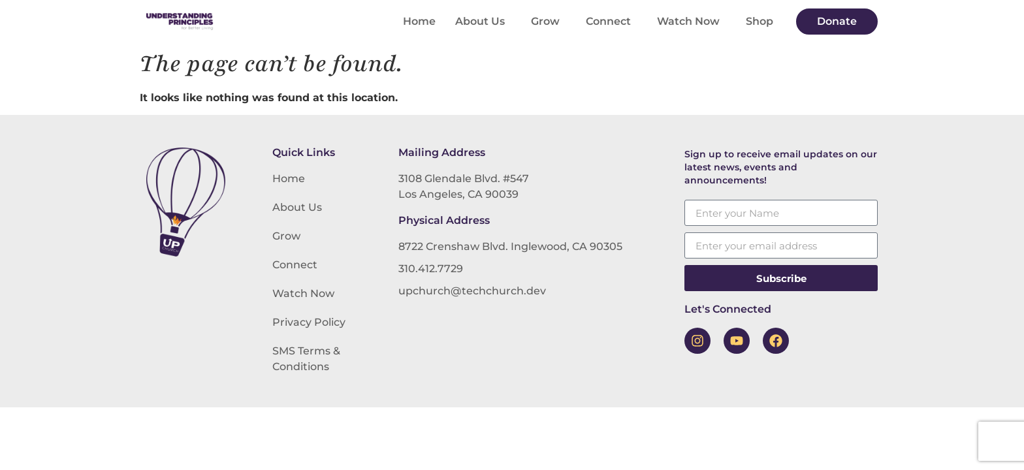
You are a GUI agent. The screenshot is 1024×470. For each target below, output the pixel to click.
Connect (611, 21)
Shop (759, 21)
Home (419, 21)
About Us (483, 21)
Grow (548, 21)
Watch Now (691, 21)
